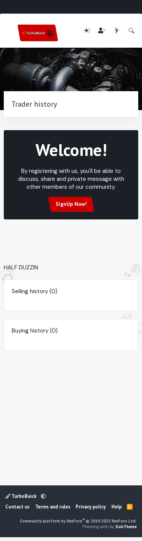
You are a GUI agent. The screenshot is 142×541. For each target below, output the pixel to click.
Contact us (17, 507)
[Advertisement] (73, 252)
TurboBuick (21, 496)
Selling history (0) (34, 291)
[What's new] (116, 31)
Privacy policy (91, 507)
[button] (43, 496)
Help (116, 507)
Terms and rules (52, 507)
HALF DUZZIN (21, 267)
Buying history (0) (35, 330)
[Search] (131, 31)
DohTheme (126, 526)
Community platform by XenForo (78, 521)
